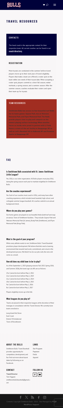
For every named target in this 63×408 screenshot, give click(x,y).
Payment (36, 352)
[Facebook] (38, 397)
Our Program (37, 349)
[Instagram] (44, 397)
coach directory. (15, 51)
